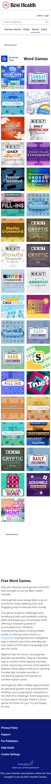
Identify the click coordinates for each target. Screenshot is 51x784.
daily (27, 29)
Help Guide (7, 747)
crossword (7, 638)
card (45, 29)
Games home (13, 29)
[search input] (23, 22)
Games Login (43, 15)
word (36, 29)
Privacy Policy (9, 727)
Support (6, 734)
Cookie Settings (10, 754)
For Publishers (9, 741)
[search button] (46, 22)
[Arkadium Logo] (25, 764)
